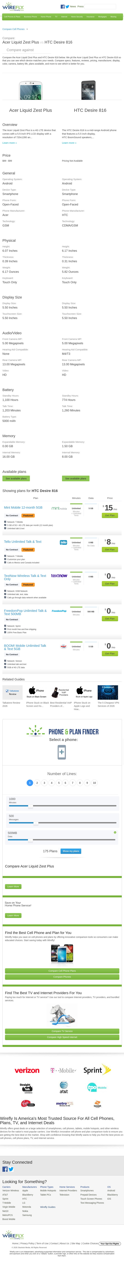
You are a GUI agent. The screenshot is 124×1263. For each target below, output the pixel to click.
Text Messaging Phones (89, 1202)
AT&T (5, 1194)
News (73, 6)
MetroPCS (7, 1214)
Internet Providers (66, 1190)
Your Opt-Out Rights (109, 1242)
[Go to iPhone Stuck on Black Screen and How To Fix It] (36, 692)
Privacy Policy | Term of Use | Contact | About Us (44, 1242)
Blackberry (108, 1194)
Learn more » (9, 142)
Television (62, 1194)
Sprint (5, 1198)
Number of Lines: (62, 774)
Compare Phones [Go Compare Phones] (62, 977)
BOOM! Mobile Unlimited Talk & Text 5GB (25, 647)
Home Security (77, 17)
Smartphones (84, 1190)
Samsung (25, 1214)
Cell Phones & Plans (12, 17)
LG (22, 1202)
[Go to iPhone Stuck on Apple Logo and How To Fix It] (84, 692)
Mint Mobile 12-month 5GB (23, 507)
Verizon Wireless (10, 1190)
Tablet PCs (44, 1194)
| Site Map (75, 1242)
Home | (15, 1242)
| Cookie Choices (89, 1242)
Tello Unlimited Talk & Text (22, 541)
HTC (23, 1198)
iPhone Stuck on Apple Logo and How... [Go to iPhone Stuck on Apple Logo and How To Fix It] (82, 706)
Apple (24, 1190)
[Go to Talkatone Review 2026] (12, 692)
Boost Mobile (8, 1218)
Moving (113, 17)
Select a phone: (63, 740)
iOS (105, 1198)
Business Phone (30, 17)
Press (81, 6)
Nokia (24, 1210)
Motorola (25, 1206)
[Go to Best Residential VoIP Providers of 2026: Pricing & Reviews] (60, 692)
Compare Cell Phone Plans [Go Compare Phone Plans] (62, 971)
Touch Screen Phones (88, 1198)
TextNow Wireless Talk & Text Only (25, 577)
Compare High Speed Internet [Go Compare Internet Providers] (62, 1037)
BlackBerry (26, 1194)
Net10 (5, 1210)
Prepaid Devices (85, 1194)
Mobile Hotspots (46, 1190)
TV (56, 17)
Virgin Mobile (8, 1206)
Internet (64, 17)
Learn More (13, 886)
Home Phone (46, 17)
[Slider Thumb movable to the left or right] (30, 807)
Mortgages (102, 17)
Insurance (90, 17)
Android (107, 1190)
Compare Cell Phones (13, 29)
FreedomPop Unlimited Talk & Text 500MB (25, 612)
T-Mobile (6, 1202)
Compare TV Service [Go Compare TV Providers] (62, 1031)
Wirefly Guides (110, 1202)
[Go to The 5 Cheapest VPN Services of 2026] (108, 692)
